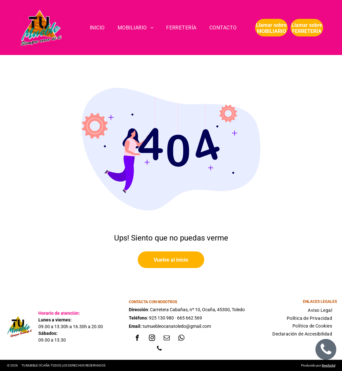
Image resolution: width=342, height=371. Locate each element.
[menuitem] (97, 28)
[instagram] (151, 339)
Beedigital (328, 365)
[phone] (159, 349)
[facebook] (137, 339)
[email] (166, 339)
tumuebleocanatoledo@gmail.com (177, 326)
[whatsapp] (181, 339)
